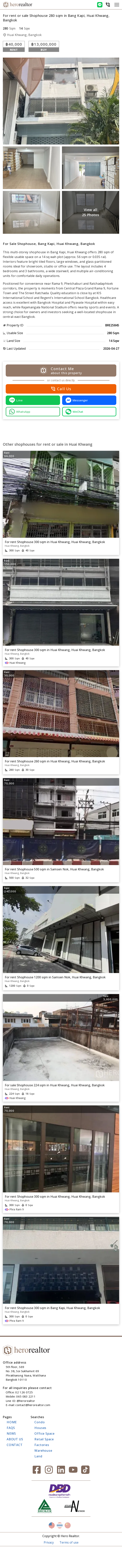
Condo (39, 1422)
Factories (41, 1445)
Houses (40, 1428)
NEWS (11, 1433)
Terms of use (68, 1542)
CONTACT (15, 1445)
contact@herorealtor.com (32, 1405)
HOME (12, 1422)
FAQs (11, 1428)
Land (38, 1456)
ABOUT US (15, 1439)
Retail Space (44, 1439)
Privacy (49, 1542)
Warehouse (43, 1450)
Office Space (44, 1433)
